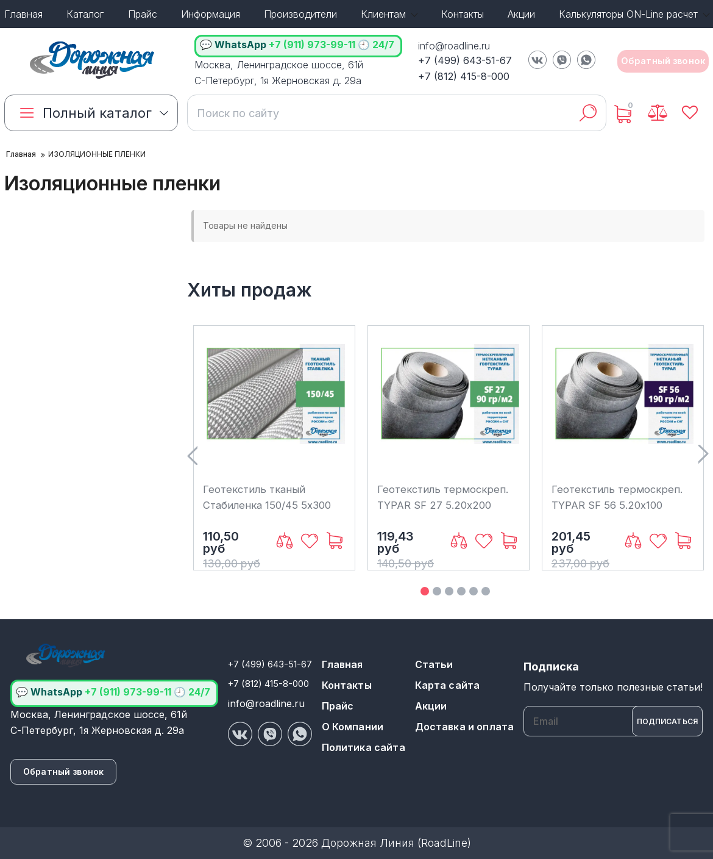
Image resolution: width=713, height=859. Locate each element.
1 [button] (424, 591)
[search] (384, 113)
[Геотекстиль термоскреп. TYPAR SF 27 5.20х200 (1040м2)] (448, 405)
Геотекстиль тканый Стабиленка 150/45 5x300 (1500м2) (271, 505)
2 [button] (437, 591)
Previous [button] (192, 455)
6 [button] (485, 591)
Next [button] (703, 455)
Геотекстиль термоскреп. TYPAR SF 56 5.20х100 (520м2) (620, 505)
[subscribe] (613, 721)
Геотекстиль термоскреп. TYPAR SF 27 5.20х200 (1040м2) (445, 505)
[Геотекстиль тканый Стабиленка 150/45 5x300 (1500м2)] (274, 405)
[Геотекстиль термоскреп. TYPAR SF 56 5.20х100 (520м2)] (622, 405)
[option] (274, 447)
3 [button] (449, 591)
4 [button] (461, 591)
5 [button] (473, 591)
